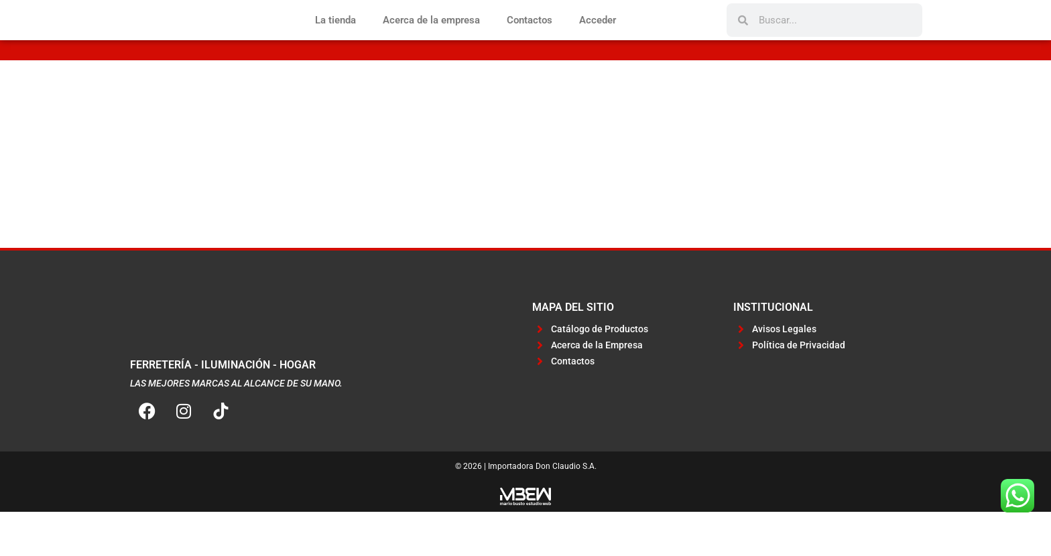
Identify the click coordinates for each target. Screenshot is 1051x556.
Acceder (597, 42)
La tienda (335, 42)
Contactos (529, 42)
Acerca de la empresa (431, 42)
